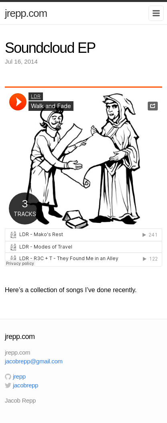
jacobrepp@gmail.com (34, 361)
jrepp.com (26, 13)
